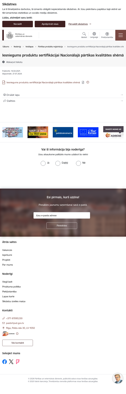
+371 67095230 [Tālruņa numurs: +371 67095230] (14, 318)
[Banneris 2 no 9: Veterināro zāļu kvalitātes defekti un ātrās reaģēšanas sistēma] (12, 132)
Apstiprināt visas (50, 24)
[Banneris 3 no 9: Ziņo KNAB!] (38, 132)
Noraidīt (18, 24)
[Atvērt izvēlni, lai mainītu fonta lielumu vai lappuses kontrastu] (107, 35)
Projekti (6, 259)
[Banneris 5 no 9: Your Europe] (88, 132)
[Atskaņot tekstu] (14, 62)
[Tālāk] (119, 132)
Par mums (7, 264)
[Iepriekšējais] (6, 132)
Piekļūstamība (9, 291)
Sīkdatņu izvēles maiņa (13, 301)
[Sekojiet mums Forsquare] (17, 361)
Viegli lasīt (7, 281)
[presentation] (25, 177)
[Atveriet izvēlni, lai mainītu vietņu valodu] (94, 35)
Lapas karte (8, 296)
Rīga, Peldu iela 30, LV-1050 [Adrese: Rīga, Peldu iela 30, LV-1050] (20, 327)
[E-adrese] (8, 333)
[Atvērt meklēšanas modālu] (84, 35)
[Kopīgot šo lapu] (63, 101)
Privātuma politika (11, 286)
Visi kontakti (17, 342)
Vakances (7, 250)
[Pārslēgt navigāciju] (120, 35)
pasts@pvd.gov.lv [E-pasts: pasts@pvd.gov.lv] (15, 323)
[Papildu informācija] (88, 82)
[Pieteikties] (61, 225)
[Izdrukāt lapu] (63, 95)
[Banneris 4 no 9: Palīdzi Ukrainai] (63, 132)
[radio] (45, 163)
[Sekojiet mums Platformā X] (11, 361)
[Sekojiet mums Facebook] (4, 361)
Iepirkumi (7, 254)
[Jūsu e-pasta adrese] (61, 215)
